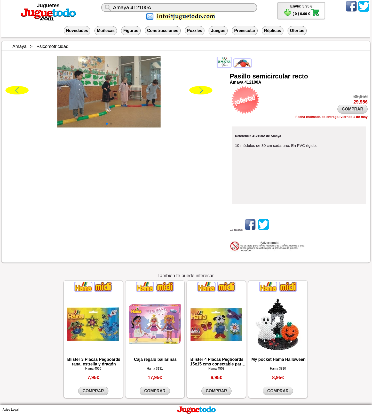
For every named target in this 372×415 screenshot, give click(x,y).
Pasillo (240, 76)
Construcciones (162, 30)
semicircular (271, 76)
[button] (107, 124)
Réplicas (272, 30)
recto (300, 76)
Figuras (130, 30)
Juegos (218, 30)
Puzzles (194, 30)
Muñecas (105, 30)
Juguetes (48, 5)
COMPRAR (352, 109)
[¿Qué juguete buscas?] (179, 7)
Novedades (77, 30)
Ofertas (297, 30)
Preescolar (244, 30)
